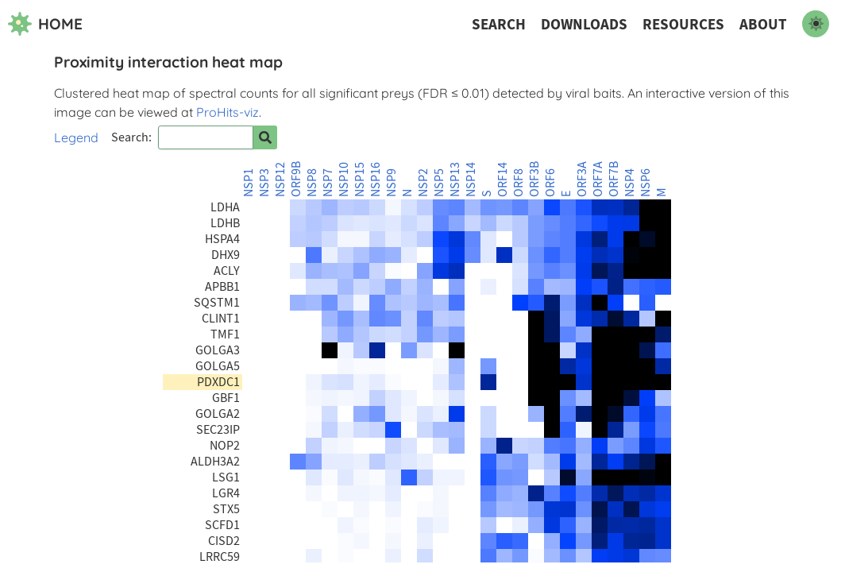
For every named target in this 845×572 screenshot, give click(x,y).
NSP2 (423, 182)
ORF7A (598, 179)
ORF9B (296, 179)
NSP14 (471, 179)
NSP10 (344, 179)
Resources (683, 24)
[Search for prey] (265, 137)
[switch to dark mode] (815, 23)
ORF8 (519, 182)
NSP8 (312, 182)
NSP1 (249, 182)
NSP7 (328, 182)
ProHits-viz (227, 112)
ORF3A (582, 179)
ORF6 (550, 182)
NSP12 (280, 179)
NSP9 (391, 182)
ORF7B (614, 179)
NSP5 (439, 182)
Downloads (584, 24)
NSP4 (630, 182)
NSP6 (646, 182)
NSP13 (455, 179)
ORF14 (503, 179)
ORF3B (534, 179)
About (763, 24)
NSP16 (376, 179)
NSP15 (360, 179)
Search (499, 24)
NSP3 (264, 182)
